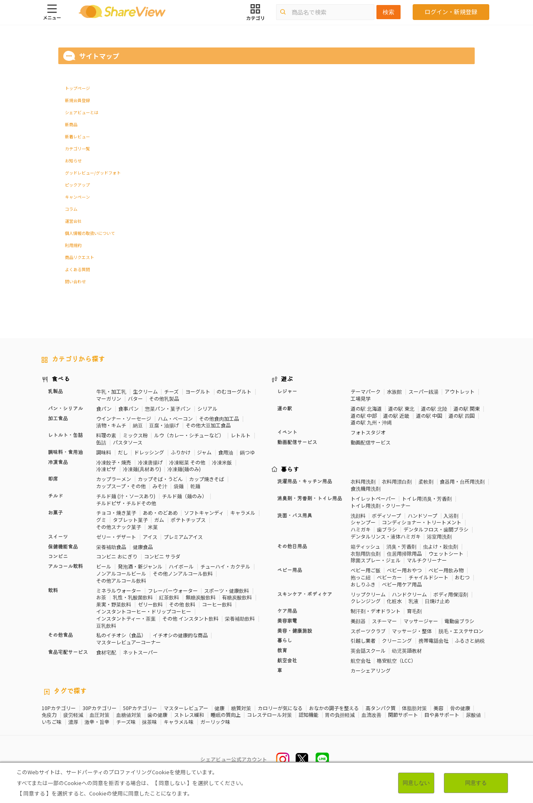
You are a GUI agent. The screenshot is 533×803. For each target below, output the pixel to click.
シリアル (207, 408)
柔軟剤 (425, 481)
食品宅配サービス (68, 652)
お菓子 (55, 513)
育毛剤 (414, 610)
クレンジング (366, 600)
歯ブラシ (387, 529)
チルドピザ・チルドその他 (126, 502)
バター (135, 398)
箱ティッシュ (365, 546)
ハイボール (181, 566)
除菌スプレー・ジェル (376, 560)
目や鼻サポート (441, 714)
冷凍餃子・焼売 (113, 462)
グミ (101, 519)
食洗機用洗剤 (366, 488)
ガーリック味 (215, 721)
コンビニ (58, 556)
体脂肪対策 (414, 708)
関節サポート (403, 714)
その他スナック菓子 (118, 526)
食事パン (128, 408)
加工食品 (58, 418)
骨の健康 (460, 708)
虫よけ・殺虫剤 (440, 546)
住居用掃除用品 (404, 553)
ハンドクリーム (409, 594)
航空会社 (287, 660)
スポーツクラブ (368, 630)
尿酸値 (473, 714)
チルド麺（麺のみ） (184, 495)
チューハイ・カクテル (225, 566)
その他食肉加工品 (219, 418)
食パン (104, 408)
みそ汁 (159, 485)
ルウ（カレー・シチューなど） (189, 435)
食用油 (225, 452)
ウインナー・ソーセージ (123, 418)
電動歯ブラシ (459, 620)
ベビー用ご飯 (366, 570)
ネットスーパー (140, 652)
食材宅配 (106, 652)
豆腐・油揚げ (164, 425)
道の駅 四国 (461, 415)
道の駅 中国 (429, 415)
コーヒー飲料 (217, 604)
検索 (388, 12)
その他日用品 (292, 546)
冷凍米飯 (222, 462)
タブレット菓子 (130, 519)
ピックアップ (77, 185)
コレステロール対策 (269, 714)
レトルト (241, 435)
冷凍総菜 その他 (187, 462)
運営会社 (73, 221)
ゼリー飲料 (150, 604)
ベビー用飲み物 (445, 570)
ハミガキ (361, 529)
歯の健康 (157, 714)
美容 (438, 708)
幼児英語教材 (407, 650)
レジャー (287, 391)
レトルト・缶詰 (65, 435)
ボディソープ (386, 515)
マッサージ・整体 (412, 630)
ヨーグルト (197, 391)
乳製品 (55, 391)
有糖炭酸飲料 (237, 597)
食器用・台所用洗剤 (462, 481)
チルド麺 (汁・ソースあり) (125, 495)
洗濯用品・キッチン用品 (304, 481)
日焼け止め (437, 600)
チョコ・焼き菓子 (116, 512)
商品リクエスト (79, 257)
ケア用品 (287, 611)
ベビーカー (389, 577)
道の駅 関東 (466, 408)
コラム (71, 209)
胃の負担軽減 (340, 714)
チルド (55, 496)
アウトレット (460, 391)
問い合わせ (75, 281)
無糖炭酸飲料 (201, 597)
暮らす (290, 469)
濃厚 (73, 721)
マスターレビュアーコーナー (128, 642)
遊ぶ (287, 379)
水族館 (394, 391)
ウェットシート (445, 553)
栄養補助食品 (111, 546)
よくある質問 (77, 269)
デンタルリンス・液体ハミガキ (386, 536)
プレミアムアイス (183, 536)
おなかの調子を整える (334, 708)
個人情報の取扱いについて (90, 233)
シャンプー (363, 522)
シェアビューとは (81, 112)
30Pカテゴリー (99, 708)
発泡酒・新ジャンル (140, 566)
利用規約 (73, 245)
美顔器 (358, 620)
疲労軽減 (73, 714)
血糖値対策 (128, 714)
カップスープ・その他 (121, 485)
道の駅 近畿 (396, 415)
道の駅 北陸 (434, 408)
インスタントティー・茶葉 (126, 618)
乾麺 (195, 485)
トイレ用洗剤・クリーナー (381, 505)
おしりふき (363, 584)
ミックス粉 (135, 435)
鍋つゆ (247, 452)
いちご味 (52, 721)
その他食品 (60, 635)
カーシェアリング (371, 670)
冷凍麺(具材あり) (142, 468)
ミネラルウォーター (118, 590)
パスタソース (127, 442)
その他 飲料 (182, 604)
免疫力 (49, 714)
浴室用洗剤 (439, 536)
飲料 (53, 591)
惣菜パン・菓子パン (168, 408)
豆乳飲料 (106, 625)
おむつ (462, 577)
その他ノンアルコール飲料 (183, 573)
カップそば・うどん (160, 478)
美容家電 (287, 621)
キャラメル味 (179, 721)
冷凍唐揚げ (150, 462)
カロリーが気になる (280, 708)
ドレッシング (149, 452)
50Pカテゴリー (140, 708)
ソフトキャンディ (204, 512)
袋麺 (179, 485)
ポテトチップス (188, 519)
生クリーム (145, 391)
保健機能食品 (63, 547)
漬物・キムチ (111, 425)
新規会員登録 (77, 100)
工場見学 (361, 398)
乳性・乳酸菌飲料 (133, 597)
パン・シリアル (65, 408)
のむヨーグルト (234, 391)
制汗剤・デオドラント (376, 610)
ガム (159, 519)
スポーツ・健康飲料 (226, 590)
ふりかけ (181, 452)
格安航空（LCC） (396, 660)
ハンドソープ (422, 515)
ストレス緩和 (189, 714)
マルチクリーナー (427, 560)
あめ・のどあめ (160, 512)
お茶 (101, 597)
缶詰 (101, 442)
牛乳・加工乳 (111, 391)
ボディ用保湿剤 (450, 594)
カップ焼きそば (206, 478)
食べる (61, 379)
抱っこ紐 (361, 577)
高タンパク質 (381, 708)
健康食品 (143, 546)
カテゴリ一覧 (77, 148)
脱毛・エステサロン (460, 630)
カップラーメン (113, 478)
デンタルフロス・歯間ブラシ (435, 529)
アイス (150, 536)
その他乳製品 (164, 398)
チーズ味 (126, 721)
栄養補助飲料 (240, 618)
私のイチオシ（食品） (121, 634)
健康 (219, 708)
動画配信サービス (297, 442)
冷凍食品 (58, 462)
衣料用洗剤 (363, 481)
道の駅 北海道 (366, 408)
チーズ (171, 391)
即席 (53, 479)
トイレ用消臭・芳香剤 (427, 498)
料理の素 (106, 435)
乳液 (413, 600)
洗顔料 (358, 515)
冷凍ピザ (106, 468)
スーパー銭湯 (423, 391)
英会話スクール (368, 650)
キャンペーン (77, 197)
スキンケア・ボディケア (304, 594)
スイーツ (58, 537)
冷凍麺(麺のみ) (184, 468)
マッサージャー (420, 620)
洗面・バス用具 (294, 516)
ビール (103, 566)
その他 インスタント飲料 (190, 618)
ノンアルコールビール (121, 573)
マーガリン (108, 398)
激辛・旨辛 (97, 721)
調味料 (103, 452)
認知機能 (309, 714)
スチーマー (384, 620)
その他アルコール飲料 (121, 580)
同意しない (416, 783)
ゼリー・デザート (116, 536)
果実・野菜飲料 (113, 604)
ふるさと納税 (470, 640)
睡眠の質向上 (226, 714)
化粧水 (394, 600)
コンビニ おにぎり (116, 556)
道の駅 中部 (364, 415)
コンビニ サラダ (162, 556)
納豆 (138, 425)
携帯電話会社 (433, 640)
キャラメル (242, 512)
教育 (282, 650)
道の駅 (284, 408)
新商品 (71, 124)
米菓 (153, 526)
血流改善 (371, 714)
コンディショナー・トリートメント (421, 522)
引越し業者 (363, 640)
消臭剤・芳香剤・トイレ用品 (309, 498)
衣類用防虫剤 (366, 553)
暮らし (284, 640)
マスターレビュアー (186, 708)
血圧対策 (100, 714)
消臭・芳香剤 (401, 546)
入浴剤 (450, 515)
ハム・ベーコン (175, 418)
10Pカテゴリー (59, 708)
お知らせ (73, 160)
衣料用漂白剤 (397, 481)
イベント (287, 432)
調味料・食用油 (65, 452)
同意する (476, 783)
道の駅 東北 (401, 408)
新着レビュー (77, 136)
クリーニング (397, 640)
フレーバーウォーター (173, 590)
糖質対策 (241, 708)
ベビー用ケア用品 (402, 584)
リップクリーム (368, 594)
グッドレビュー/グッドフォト (93, 173)
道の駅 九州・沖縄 (371, 422)
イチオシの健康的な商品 (180, 634)
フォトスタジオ (368, 432)
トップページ (77, 88)
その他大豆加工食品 (208, 425)
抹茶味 (149, 721)
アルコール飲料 (65, 566)
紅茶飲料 (169, 597)
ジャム (204, 452)
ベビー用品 (289, 570)
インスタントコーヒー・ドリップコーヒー (143, 611)
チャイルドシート (428, 577)
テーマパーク (366, 391)
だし (123, 452)
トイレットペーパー (373, 498)
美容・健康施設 (294, 631)
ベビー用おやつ (404, 570)
